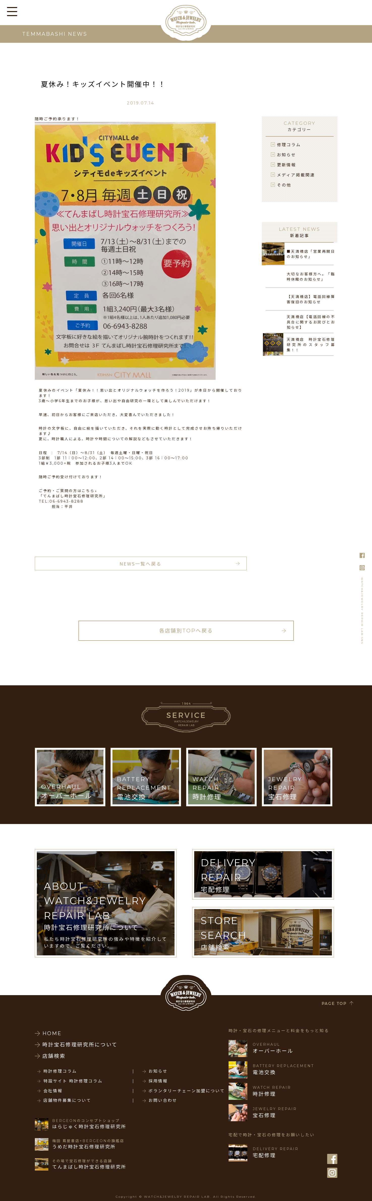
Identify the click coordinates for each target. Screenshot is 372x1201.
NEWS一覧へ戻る (141, 563)
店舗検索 (54, 1056)
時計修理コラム (60, 1071)
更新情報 (286, 165)
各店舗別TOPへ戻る (186, 631)
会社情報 (53, 1091)
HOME (52, 1033)
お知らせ (286, 155)
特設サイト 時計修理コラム (73, 1081)
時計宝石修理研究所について (80, 1045)
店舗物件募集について (67, 1101)
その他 (284, 185)
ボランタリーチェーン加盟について (187, 1091)
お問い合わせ (163, 1101)
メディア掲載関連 (296, 175)
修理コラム (289, 144)
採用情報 (158, 1081)
